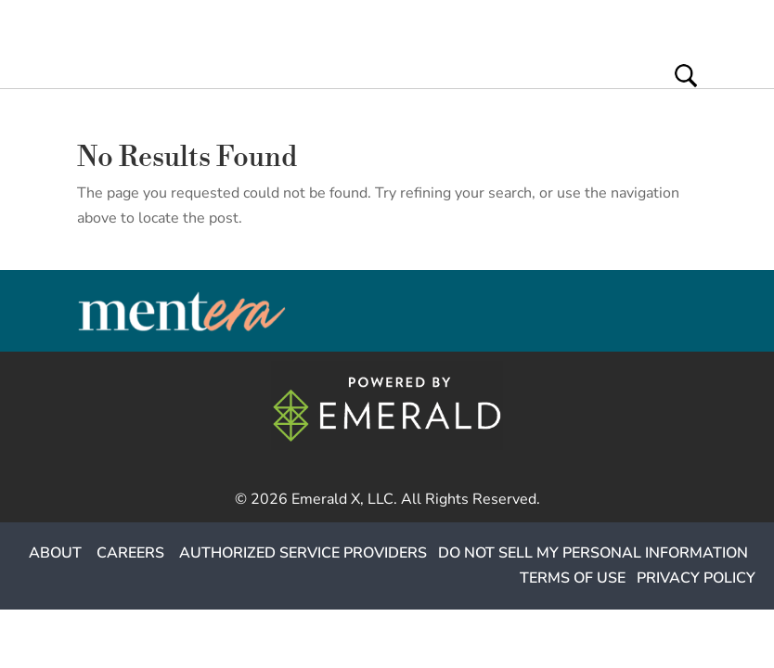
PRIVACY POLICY (696, 578)
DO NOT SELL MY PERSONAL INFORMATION (593, 553)
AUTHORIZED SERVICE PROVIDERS (303, 553)
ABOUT (55, 553)
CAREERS (130, 553)
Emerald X (325, 499)
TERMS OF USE (573, 578)
